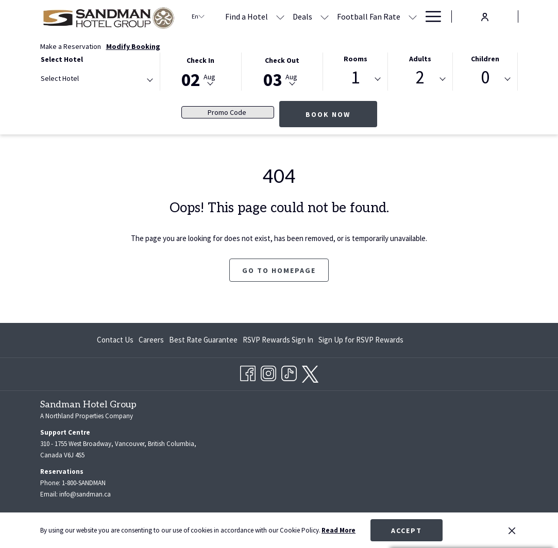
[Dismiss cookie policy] (511, 530)
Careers (151, 340)
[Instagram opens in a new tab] (268, 371)
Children (485, 58)
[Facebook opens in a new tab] (248, 371)
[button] (200, 71)
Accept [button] (406, 530)
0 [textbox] (485, 77)
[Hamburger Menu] (429, 16)
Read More (339, 530)
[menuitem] (116, 340)
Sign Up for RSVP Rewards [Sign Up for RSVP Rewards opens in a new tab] (360, 342)
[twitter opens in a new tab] (310, 372)
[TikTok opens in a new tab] (289, 371)
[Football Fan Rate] (369, 16)
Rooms (355, 58)
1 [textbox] (355, 77)
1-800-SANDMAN (84, 482)
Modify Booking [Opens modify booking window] (133, 46)
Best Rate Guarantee (203, 340)
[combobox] (96, 80)
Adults (420, 58)
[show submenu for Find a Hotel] (280, 16)
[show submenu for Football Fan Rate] (413, 16)
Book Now (328, 114)
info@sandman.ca (85, 494)
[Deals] (302, 16)
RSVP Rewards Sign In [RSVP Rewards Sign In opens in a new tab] (278, 342)
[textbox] (82, 79)
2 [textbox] (420, 77)
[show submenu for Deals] (324, 16)
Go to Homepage (279, 270)
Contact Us (115, 340)
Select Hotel (62, 59)
